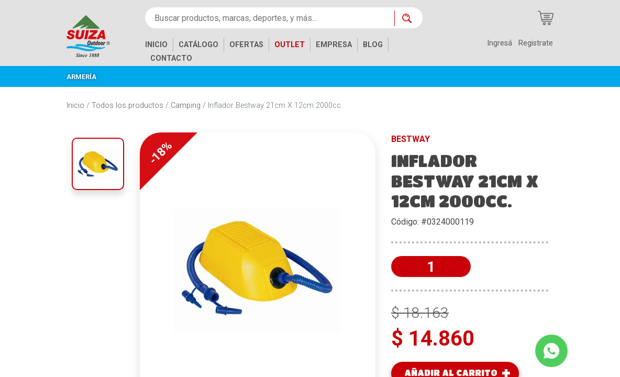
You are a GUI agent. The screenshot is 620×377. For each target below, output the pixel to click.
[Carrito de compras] (545, 18)
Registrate (535, 43)
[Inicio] (96, 35)
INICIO (156, 44)
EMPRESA (334, 44)
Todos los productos (127, 105)
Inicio (75, 105)
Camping (186, 105)
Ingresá (499, 43)
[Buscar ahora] (408, 18)
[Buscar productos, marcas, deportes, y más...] (269, 17)
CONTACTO (171, 58)
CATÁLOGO (198, 44)
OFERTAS (246, 44)
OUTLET (289, 44)
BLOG (373, 44)
